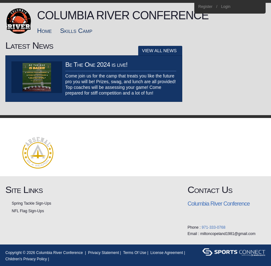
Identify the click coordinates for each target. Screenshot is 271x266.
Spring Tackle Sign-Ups (31, 203)
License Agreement (167, 253)
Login (225, 6)
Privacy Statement (103, 253)
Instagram (250, 7)
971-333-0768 (213, 227)
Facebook (241, 7)
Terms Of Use (134, 253)
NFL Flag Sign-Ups (28, 211)
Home (258, 7)
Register (205, 6)
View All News (159, 50)
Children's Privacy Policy (26, 259)
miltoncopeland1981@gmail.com (227, 234)
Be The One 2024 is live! (96, 64)
